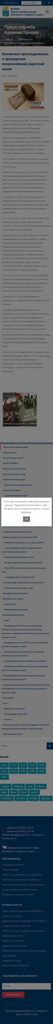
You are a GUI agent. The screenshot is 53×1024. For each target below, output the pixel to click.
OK (26, 519)
